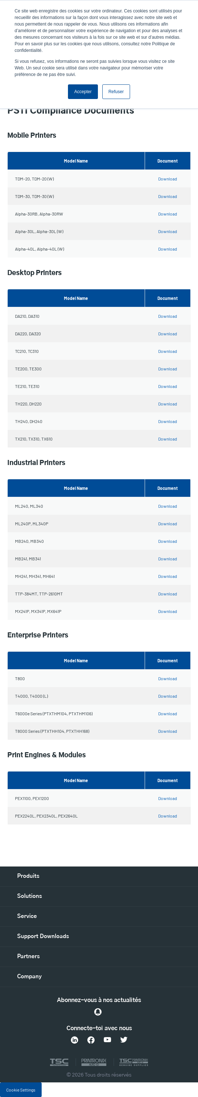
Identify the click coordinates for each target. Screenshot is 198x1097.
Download (167, 178)
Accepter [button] (82, 91)
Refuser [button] (116, 91)
